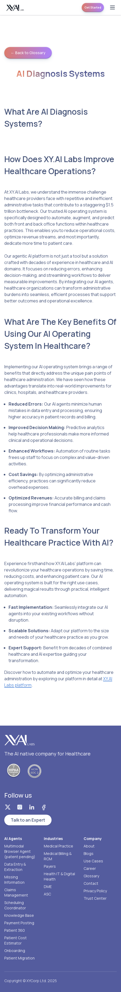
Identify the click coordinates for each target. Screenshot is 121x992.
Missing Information (14, 879)
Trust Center (95, 898)
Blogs (88, 853)
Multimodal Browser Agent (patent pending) (19, 851)
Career (90, 868)
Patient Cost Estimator (15, 940)
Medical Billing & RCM (58, 856)
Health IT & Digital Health (59, 876)
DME (48, 886)
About (89, 846)
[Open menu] (112, 7)
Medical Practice (58, 846)
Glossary (91, 875)
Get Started (92, 7)
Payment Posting (19, 922)
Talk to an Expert (28, 820)
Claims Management (16, 892)
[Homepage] (15, 7)
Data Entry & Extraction (15, 867)
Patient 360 (14, 930)
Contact (91, 883)
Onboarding (14, 950)
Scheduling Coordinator (15, 905)
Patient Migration (19, 958)
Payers (50, 866)
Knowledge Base (19, 915)
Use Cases (93, 860)
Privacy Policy (95, 890)
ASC (47, 894)
